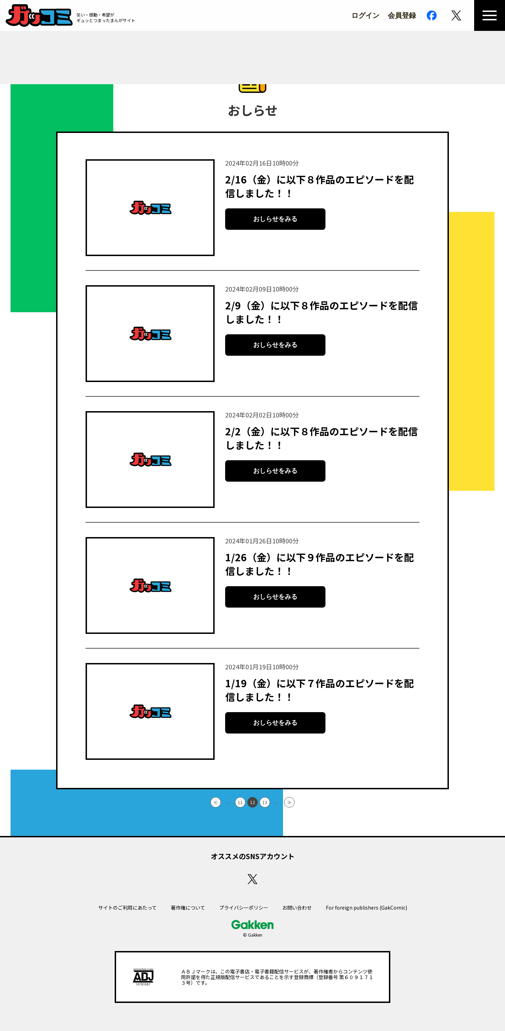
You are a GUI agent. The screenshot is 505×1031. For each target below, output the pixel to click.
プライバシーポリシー (243, 907)
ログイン (365, 15)
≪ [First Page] (216, 802)
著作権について (188, 907)
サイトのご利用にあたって (127, 907)
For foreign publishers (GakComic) (366, 907)
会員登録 (402, 15)
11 (240, 802)
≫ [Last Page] (289, 802)
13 (264, 802)
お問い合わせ (297, 907)
